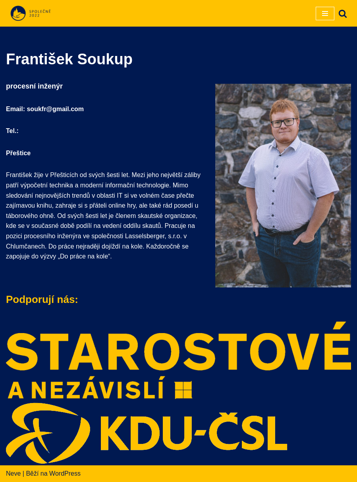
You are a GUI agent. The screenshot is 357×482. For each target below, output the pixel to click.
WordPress (65, 473)
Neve (13, 473)
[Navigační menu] (325, 13)
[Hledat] (342, 13)
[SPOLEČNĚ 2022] (30, 13)
